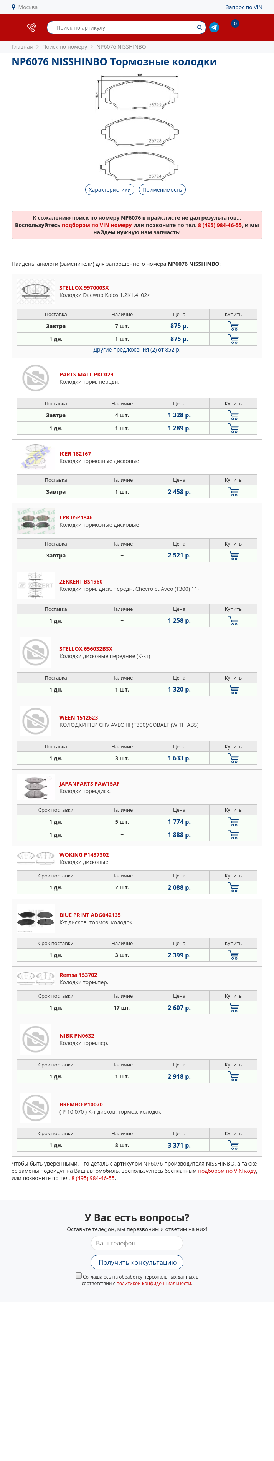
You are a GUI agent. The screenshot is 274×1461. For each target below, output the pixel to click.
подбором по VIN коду (227, 1170)
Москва (28, 7)
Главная (22, 46)
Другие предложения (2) (137, 349)
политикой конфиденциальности (153, 1283)
